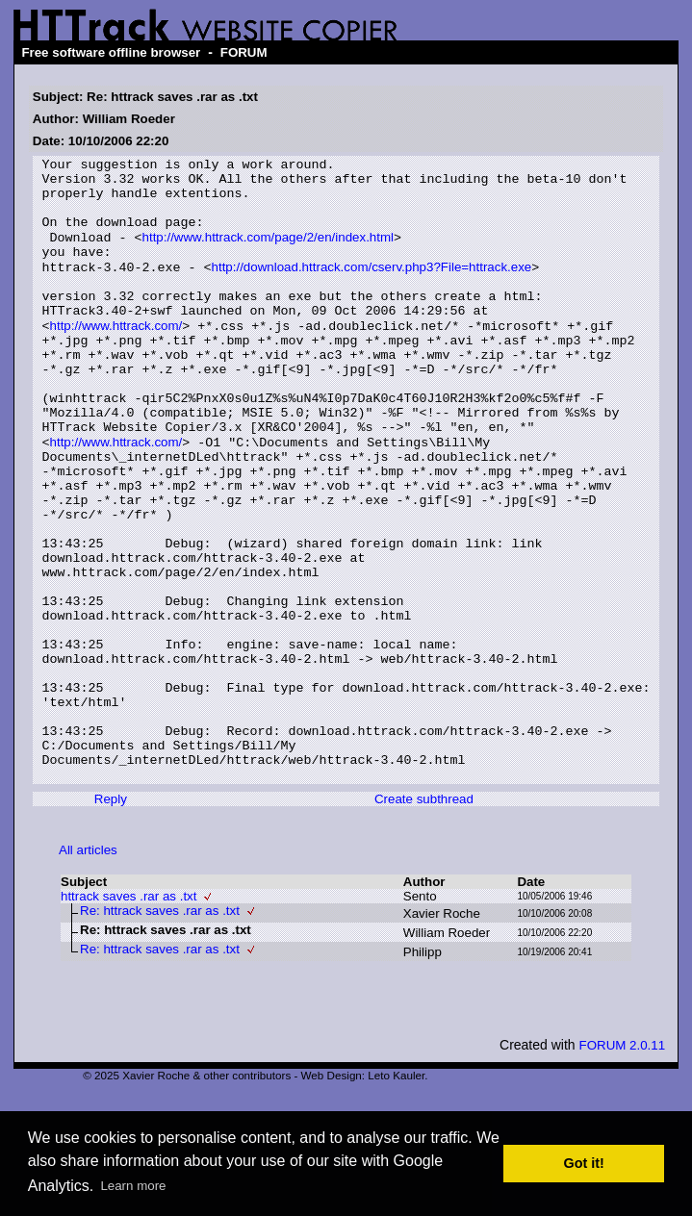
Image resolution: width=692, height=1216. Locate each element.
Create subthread (424, 919)
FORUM (244, 52)
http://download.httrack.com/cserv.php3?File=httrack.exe (372, 288)
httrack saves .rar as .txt (128, 1016)
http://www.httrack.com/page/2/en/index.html (268, 253)
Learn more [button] (133, 1185)
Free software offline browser (110, 52)
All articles (88, 970)
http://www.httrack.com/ (116, 357)
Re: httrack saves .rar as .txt (160, 1031)
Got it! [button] (584, 1163)
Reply (110, 919)
